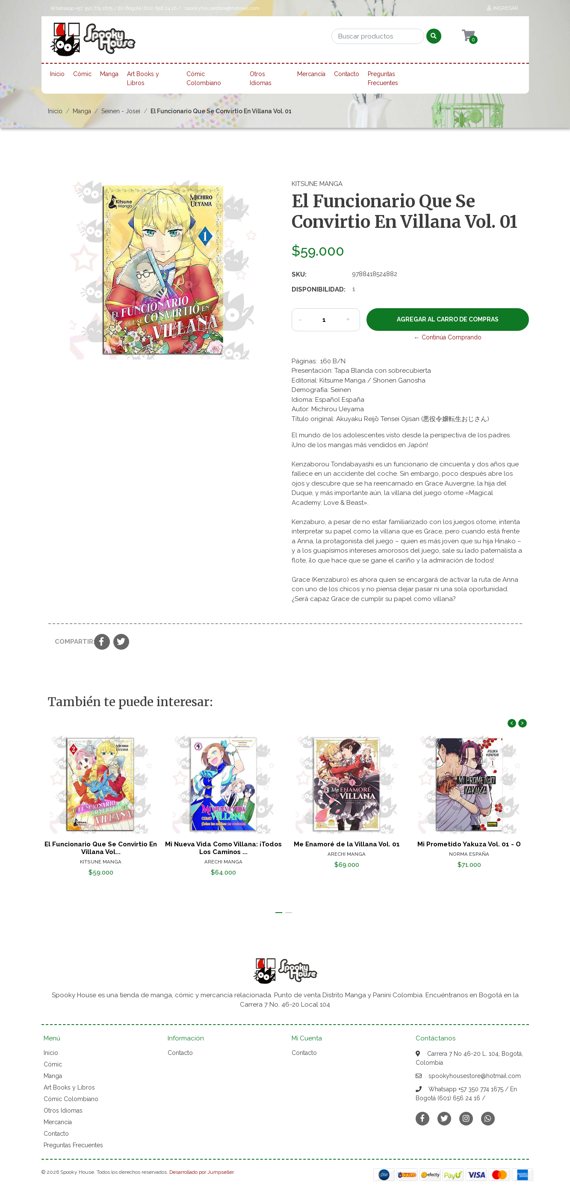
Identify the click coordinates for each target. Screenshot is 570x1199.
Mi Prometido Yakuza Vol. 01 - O (469, 844)
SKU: (299, 274)
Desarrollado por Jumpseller (201, 1172)
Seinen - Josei (120, 111)
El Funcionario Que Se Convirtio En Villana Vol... (100, 848)
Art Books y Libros (143, 78)
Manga (109, 74)
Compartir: (71, 641)
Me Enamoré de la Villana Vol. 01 (346, 844)
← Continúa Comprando (447, 337)
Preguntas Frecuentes (383, 78)
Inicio (57, 74)
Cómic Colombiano (203, 78)
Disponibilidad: (319, 289)
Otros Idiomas (261, 78)
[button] (278, 912)
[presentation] (512, 723)
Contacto (346, 74)
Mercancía (311, 74)
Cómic (82, 74)
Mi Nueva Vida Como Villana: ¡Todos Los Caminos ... (223, 848)
